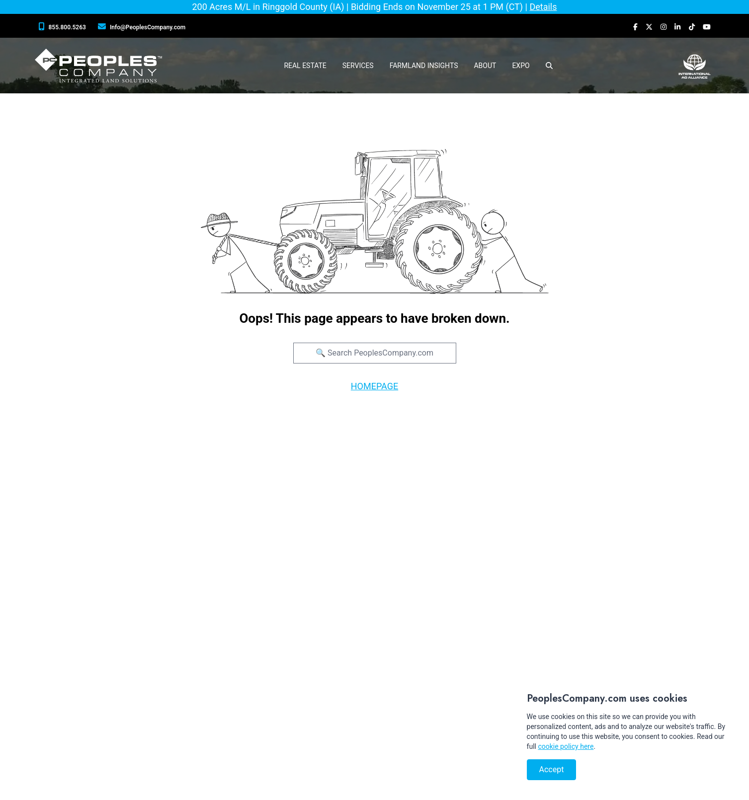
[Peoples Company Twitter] (649, 27)
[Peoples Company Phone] (64, 27)
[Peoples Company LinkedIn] (677, 27)
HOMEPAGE (374, 386)
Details (543, 6)
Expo (520, 66)
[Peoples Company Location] (143, 27)
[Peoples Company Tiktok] (692, 27)
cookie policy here (565, 746)
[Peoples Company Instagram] (663, 27)
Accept (551, 769)
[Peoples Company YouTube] (707, 27)
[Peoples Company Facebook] (635, 27)
